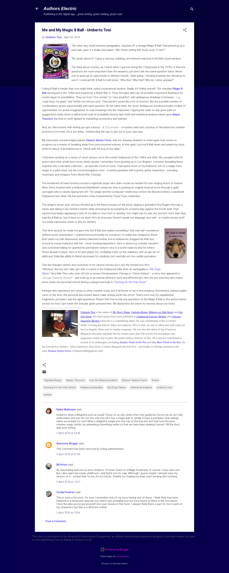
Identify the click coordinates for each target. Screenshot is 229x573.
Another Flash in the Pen (132, 342)
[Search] (192, 9)
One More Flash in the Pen (166, 342)
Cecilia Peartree (65, 492)
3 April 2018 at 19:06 (68, 512)
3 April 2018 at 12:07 (68, 481)
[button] (185, 30)
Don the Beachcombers (103, 380)
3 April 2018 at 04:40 (68, 433)
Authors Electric (60, 8)
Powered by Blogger (114, 549)
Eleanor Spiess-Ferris (98, 140)
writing (47, 394)
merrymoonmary (122, 556)
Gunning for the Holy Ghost (130, 282)
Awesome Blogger (67, 443)
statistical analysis (141, 387)
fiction (155, 380)
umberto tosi (164, 387)
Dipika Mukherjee (66, 409)
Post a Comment (56, 521)
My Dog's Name (121, 312)
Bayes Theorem (75, 380)
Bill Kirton (61, 464)
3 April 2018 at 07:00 (68, 454)
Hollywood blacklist (91, 387)
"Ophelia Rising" (53, 380)
